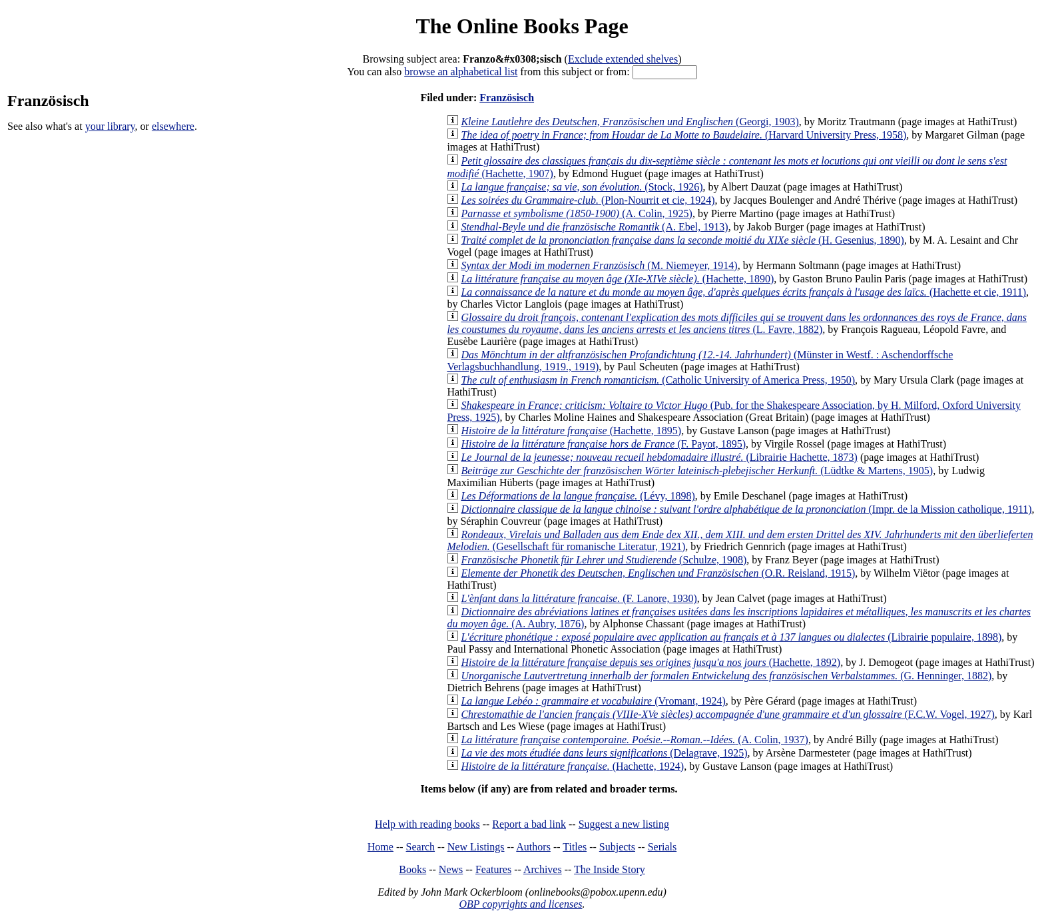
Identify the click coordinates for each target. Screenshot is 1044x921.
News (451, 869)
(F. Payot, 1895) (603, 444)
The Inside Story (609, 869)
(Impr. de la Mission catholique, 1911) (746, 509)
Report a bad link (529, 824)
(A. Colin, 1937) (634, 739)
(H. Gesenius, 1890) (682, 240)
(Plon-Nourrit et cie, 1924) (587, 200)
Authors (533, 846)
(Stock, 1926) (581, 186)
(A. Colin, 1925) (576, 213)
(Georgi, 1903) (629, 121)
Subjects (617, 846)
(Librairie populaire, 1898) (731, 637)
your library (110, 126)
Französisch (506, 97)
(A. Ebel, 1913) (594, 226)
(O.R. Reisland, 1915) (658, 573)
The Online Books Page (521, 26)
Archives (542, 869)
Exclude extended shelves (623, 59)
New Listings (476, 846)
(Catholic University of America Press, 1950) (658, 380)
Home (380, 846)
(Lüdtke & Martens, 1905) (697, 470)
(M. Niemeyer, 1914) (599, 265)
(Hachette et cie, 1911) (743, 292)
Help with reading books (427, 824)
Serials (662, 846)
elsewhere (173, 126)
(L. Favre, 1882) (737, 323)
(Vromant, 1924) (593, 701)
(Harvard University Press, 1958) (683, 135)
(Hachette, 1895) (571, 430)
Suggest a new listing (624, 824)
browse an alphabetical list (460, 71)
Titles (575, 846)
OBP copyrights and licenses (520, 904)
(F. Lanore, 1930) (578, 598)
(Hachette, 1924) (572, 766)
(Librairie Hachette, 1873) (659, 457)
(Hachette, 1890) (617, 278)
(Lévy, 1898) (577, 495)
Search (420, 846)
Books (412, 869)
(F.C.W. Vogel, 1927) (727, 714)
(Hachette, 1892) (650, 662)
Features (493, 869)
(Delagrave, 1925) (604, 753)
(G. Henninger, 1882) (726, 675)
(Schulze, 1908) (603, 559)
